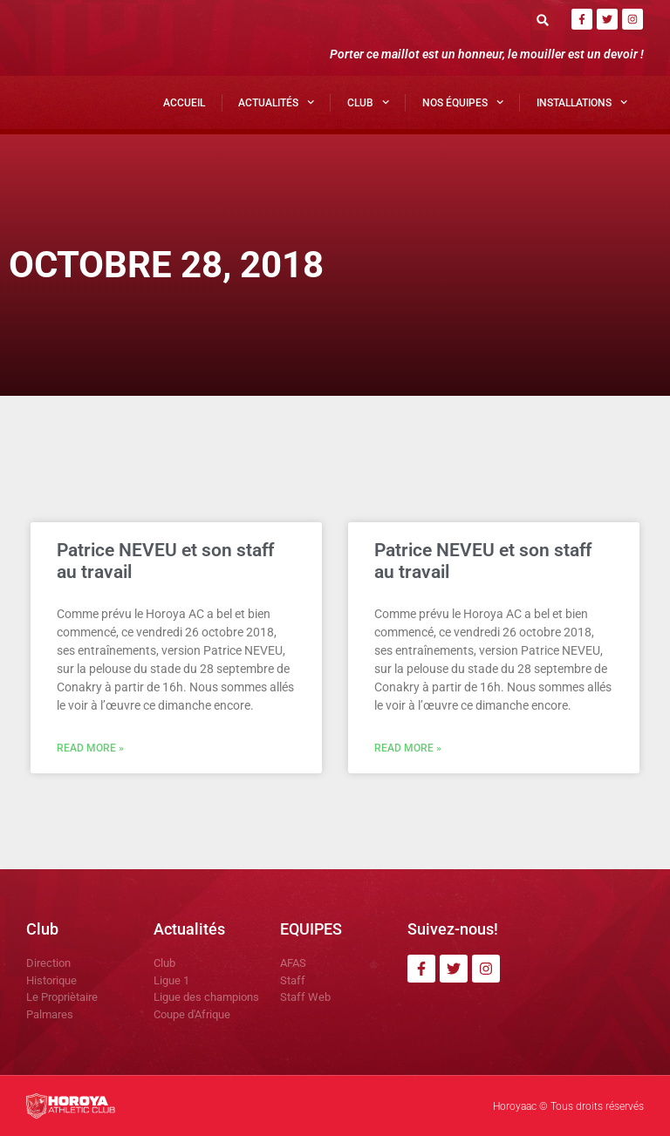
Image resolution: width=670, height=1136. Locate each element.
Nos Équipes (462, 102)
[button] (543, 20)
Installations (582, 102)
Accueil (184, 103)
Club (368, 102)
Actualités (276, 102)
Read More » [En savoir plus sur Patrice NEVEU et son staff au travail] (90, 748)
